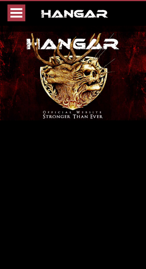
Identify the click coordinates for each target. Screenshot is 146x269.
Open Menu (16, 12)
